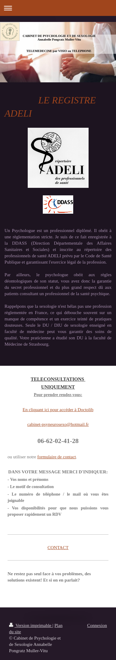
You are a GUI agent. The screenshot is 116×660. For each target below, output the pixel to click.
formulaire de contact (56, 456)
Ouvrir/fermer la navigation (58, 8)
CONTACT (58, 547)
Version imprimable (30, 625)
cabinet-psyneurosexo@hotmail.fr (58, 424)
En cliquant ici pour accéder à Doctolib (58, 409)
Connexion (97, 625)
